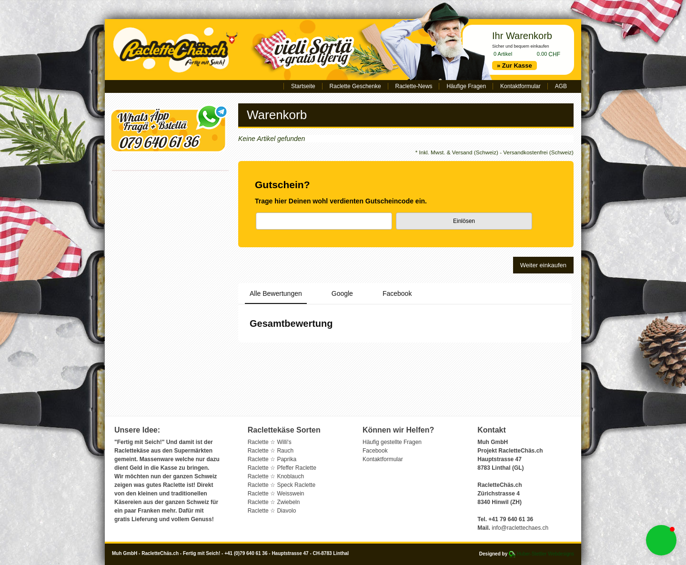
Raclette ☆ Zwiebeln (274, 502)
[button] (661, 540)
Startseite (303, 86)
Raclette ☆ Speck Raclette (281, 485)
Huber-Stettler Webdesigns (545, 553)
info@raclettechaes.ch (520, 528)
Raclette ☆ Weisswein (276, 493)
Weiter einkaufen (543, 265)
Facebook (375, 450)
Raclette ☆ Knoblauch (276, 476)
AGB (561, 86)
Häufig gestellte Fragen (392, 442)
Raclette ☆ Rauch (270, 450)
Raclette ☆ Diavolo (272, 510)
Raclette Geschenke (355, 86)
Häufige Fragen (466, 86)
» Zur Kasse (514, 65)
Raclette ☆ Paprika (272, 459)
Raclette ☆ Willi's (270, 442)
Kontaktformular (520, 86)
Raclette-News (414, 86)
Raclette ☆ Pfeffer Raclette (282, 467)
